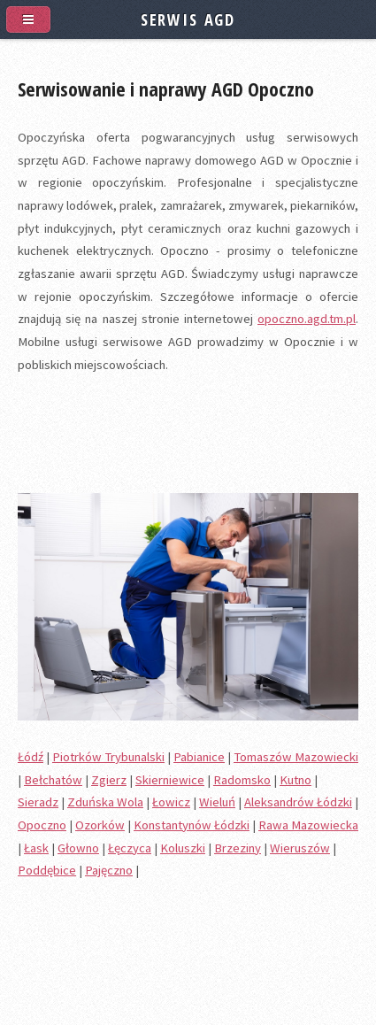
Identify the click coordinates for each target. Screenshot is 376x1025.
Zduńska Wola (105, 802)
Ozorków (100, 825)
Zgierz (109, 780)
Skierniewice (169, 780)
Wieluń (217, 802)
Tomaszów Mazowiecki (296, 757)
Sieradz (38, 802)
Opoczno (42, 825)
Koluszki (182, 848)
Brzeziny (237, 848)
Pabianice (199, 757)
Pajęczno (109, 870)
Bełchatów (53, 780)
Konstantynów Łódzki (191, 825)
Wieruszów (300, 848)
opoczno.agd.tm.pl (306, 319)
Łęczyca (129, 848)
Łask (36, 848)
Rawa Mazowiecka (308, 825)
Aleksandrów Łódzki (298, 802)
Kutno (295, 780)
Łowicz (171, 802)
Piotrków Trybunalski (108, 757)
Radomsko (242, 780)
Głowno (78, 848)
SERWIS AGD (188, 19)
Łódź (30, 757)
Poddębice (47, 870)
